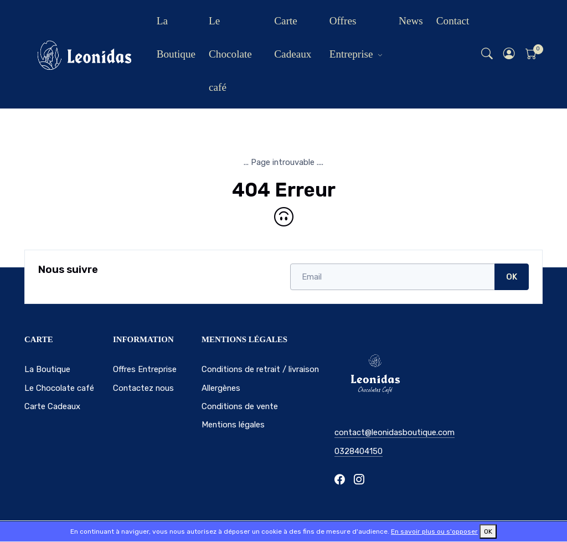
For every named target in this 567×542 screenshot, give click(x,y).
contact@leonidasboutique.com (394, 432)
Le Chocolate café (230, 54)
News (411, 21)
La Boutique (176, 37)
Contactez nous (143, 388)
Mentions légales (233, 425)
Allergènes (221, 388)
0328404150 (358, 451)
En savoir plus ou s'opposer (434, 531)
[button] (509, 54)
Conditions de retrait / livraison (260, 369)
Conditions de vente (240, 406)
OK (511, 277)
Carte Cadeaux (292, 37)
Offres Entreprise (351, 37)
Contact (453, 21)
